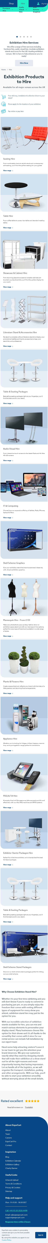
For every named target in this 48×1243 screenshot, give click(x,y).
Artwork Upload (11, 1180)
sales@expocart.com (19, 1215)
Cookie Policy (6, 1240)
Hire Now (24, 63)
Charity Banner (11, 1168)
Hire (23, 3)
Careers (8, 1137)
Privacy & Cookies (12, 1187)
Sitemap (8, 1191)
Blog (7, 1157)
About (7, 1130)
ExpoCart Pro (10, 1141)
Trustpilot (29, 1107)
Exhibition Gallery (12, 1164)
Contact (8, 1145)
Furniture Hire (8, 9)
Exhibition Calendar (13, 1161)
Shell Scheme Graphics (38, 9)
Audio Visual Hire (23, 9)
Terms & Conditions (13, 1183)
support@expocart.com (15, 1217)
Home (3, 70)
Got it (40, 1235)
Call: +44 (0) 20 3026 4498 (16, 1210)
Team (7, 1134)
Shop (11, 3)
